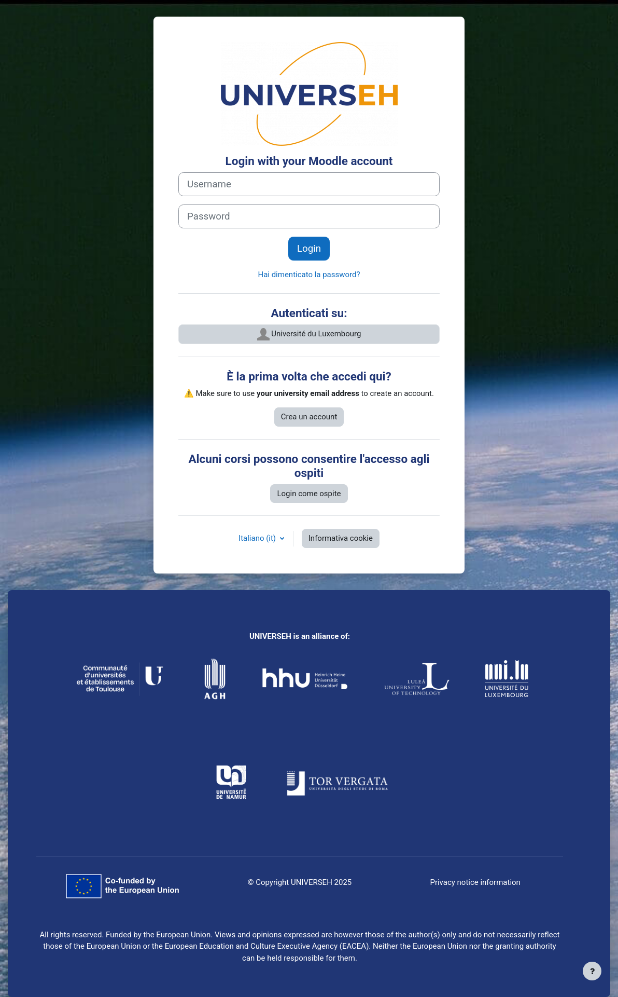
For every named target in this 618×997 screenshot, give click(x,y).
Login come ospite (309, 493)
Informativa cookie (340, 538)
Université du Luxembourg (309, 334)
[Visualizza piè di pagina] (592, 971)
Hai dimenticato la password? (309, 274)
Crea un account (309, 416)
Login (309, 248)
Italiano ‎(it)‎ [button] (258, 538)
